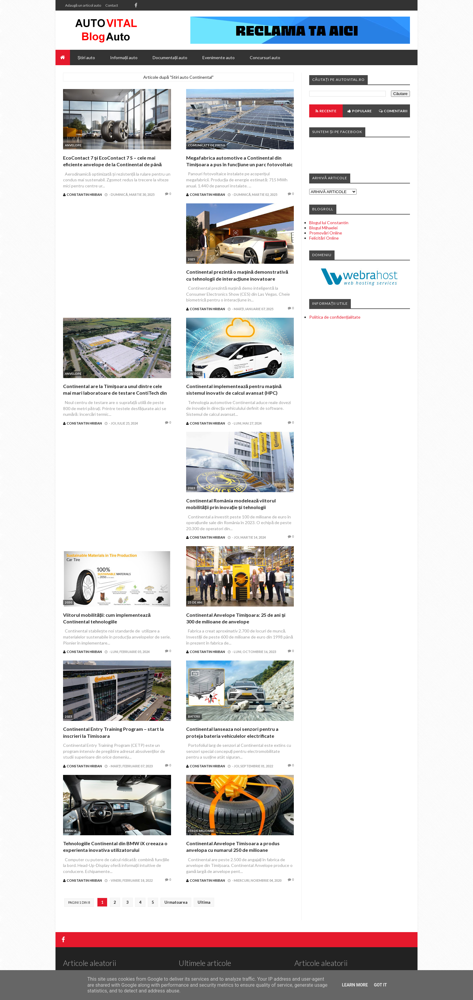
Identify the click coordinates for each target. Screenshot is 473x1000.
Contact (111, 5)
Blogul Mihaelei (323, 227)
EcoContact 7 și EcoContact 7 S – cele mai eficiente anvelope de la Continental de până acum (112, 164)
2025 (191, 259)
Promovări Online (325, 232)
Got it (380, 984)
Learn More (355, 984)
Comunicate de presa (206, 145)
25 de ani (195, 602)
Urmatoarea (175, 902)
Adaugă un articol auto (83, 5)
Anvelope (73, 145)
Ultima (204, 902)
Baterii (194, 716)
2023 (191, 488)
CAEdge (194, 373)
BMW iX (71, 831)
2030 (68, 602)
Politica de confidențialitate (334, 317)
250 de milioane (201, 831)
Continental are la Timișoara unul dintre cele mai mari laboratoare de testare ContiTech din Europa (115, 393)
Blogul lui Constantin (328, 222)
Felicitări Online (324, 237)
